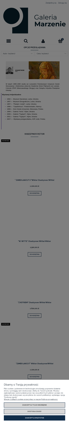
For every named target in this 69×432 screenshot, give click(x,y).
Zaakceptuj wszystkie (34, 418)
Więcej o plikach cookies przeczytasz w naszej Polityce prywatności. (31, 399)
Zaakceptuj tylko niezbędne (34, 405)
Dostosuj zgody (34, 411)
